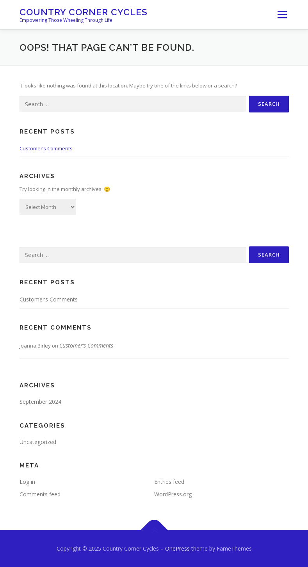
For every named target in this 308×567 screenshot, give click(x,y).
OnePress (177, 548)
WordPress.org (173, 494)
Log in (27, 481)
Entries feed (169, 481)
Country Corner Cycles (84, 12)
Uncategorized (38, 442)
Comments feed (40, 494)
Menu (282, 14)
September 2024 (40, 401)
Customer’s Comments (46, 148)
